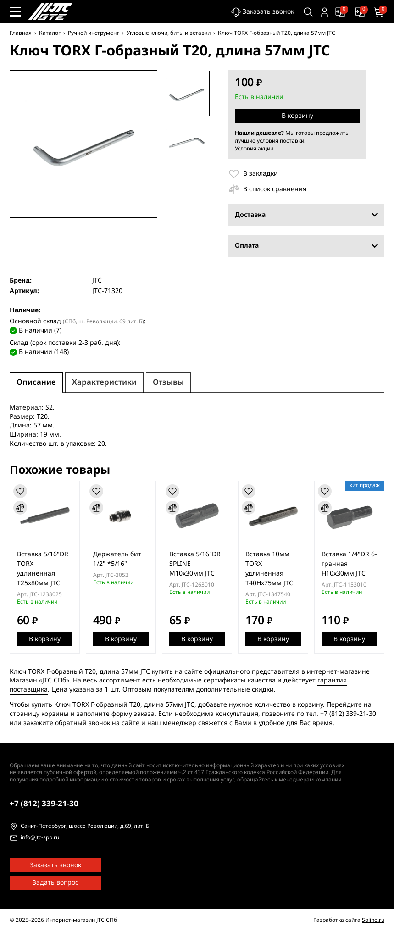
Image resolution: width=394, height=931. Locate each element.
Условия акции (254, 148)
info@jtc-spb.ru (40, 838)
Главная (21, 33)
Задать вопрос (55, 882)
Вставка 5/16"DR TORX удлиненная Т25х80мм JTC (42, 568)
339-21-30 (44, 803)
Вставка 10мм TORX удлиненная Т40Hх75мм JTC (270, 568)
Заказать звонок (262, 12)
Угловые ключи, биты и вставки (169, 33)
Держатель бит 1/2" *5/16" (118, 559)
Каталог (50, 33)
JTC (97, 280)
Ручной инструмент (93, 33)
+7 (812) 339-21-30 (348, 714)
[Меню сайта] (15, 11)
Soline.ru (373, 920)
